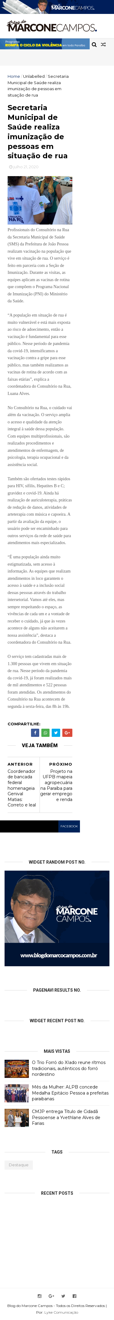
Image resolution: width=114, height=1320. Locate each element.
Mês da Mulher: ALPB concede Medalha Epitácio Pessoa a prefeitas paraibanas (70, 1093)
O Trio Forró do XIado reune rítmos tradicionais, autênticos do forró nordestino (68, 1068)
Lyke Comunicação (61, 1312)
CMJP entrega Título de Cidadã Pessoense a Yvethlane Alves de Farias (66, 1117)
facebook (69, 826)
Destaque (19, 1164)
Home (14, 76)
